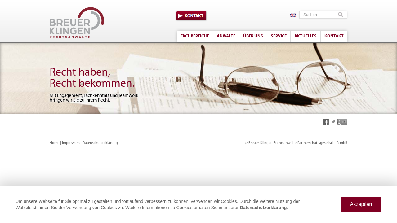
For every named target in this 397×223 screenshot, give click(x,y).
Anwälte (226, 36)
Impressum (71, 143)
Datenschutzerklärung (100, 143)
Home (54, 143)
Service (279, 36)
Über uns (253, 36)
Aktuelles (305, 36)
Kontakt (191, 15)
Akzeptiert (361, 204)
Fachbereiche (195, 36)
